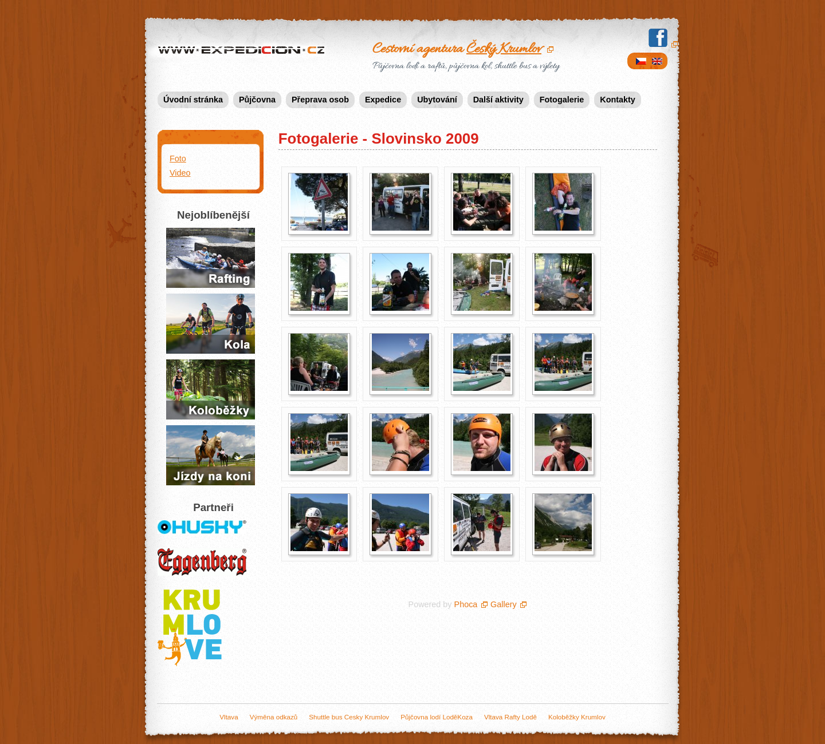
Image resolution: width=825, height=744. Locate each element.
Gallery (503, 604)
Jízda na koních (210, 455)
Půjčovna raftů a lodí (210, 258)
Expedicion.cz (243, 51)
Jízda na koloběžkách (210, 389)
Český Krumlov (503, 49)
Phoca (466, 604)
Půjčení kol (210, 324)
